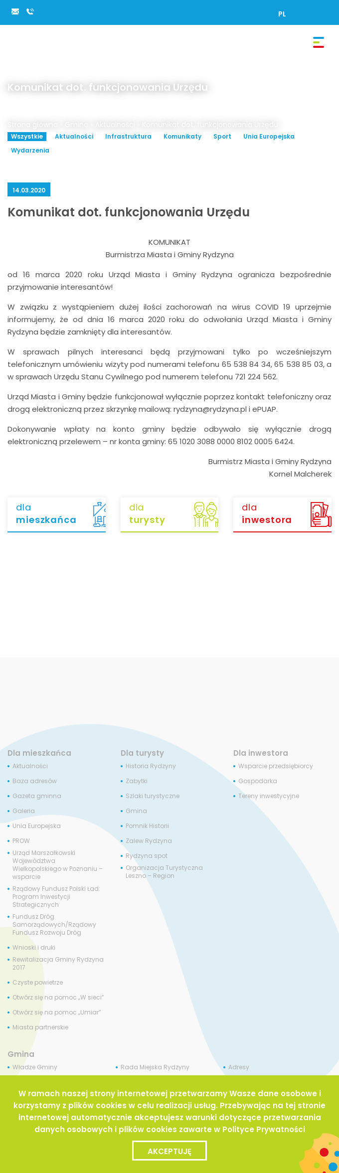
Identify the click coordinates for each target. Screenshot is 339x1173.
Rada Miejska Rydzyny (155, 1067)
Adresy (238, 1067)
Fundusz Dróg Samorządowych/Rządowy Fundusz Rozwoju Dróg (54, 925)
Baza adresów (34, 781)
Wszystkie (27, 136)
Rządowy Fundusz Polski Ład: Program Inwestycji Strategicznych (56, 897)
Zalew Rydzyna (149, 841)
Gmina (76, 125)
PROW (21, 841)
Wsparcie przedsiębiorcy (275, 766)
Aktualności (115, 125)
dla (61, 514)
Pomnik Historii (147, 826)
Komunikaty (182, 136)
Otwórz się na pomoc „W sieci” (58, 998)
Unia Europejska (269, 136)
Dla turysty (142, 753)
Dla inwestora (260, 753)
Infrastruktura (128, 136)
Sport (222, 136)
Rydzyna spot (147, 856)
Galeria (23, 811)
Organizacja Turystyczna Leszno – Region (164, 872)
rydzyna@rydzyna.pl (14, 11)
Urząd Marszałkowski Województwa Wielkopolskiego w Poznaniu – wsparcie (57, 865)
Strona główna (32, 125)
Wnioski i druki (33, 948)
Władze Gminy (34, 1067)
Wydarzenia (30, 150)
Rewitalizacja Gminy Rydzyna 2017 (58, 964)
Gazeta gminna (36, 796)
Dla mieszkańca (39, 753)
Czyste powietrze (37, 983)
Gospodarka (257, 781)
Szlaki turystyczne (152, 796)
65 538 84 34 (29, 11)
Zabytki (137, 781)
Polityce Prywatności (263, 1129)
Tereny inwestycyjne (268, 796)
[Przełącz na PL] (282, 14)
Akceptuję (169, 1151)
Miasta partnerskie (40, 1027)
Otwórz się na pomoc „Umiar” (56, 1012)
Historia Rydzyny (151, 766)
